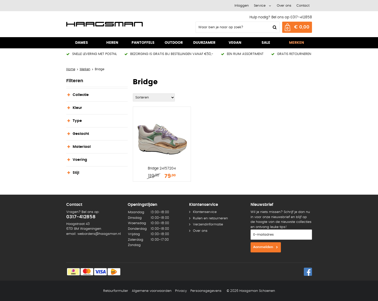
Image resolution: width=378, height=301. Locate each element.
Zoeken (274, 27)
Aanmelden (263, 247)
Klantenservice (205, 212)
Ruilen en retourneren (210, 218)
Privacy (181, 291)
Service (260, 5)
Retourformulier (115, 291)
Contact (302, 5)
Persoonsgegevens (205, 291)
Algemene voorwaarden (152, 291)
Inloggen (241, 5)
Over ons (284, 5)
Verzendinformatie (208, 224)
